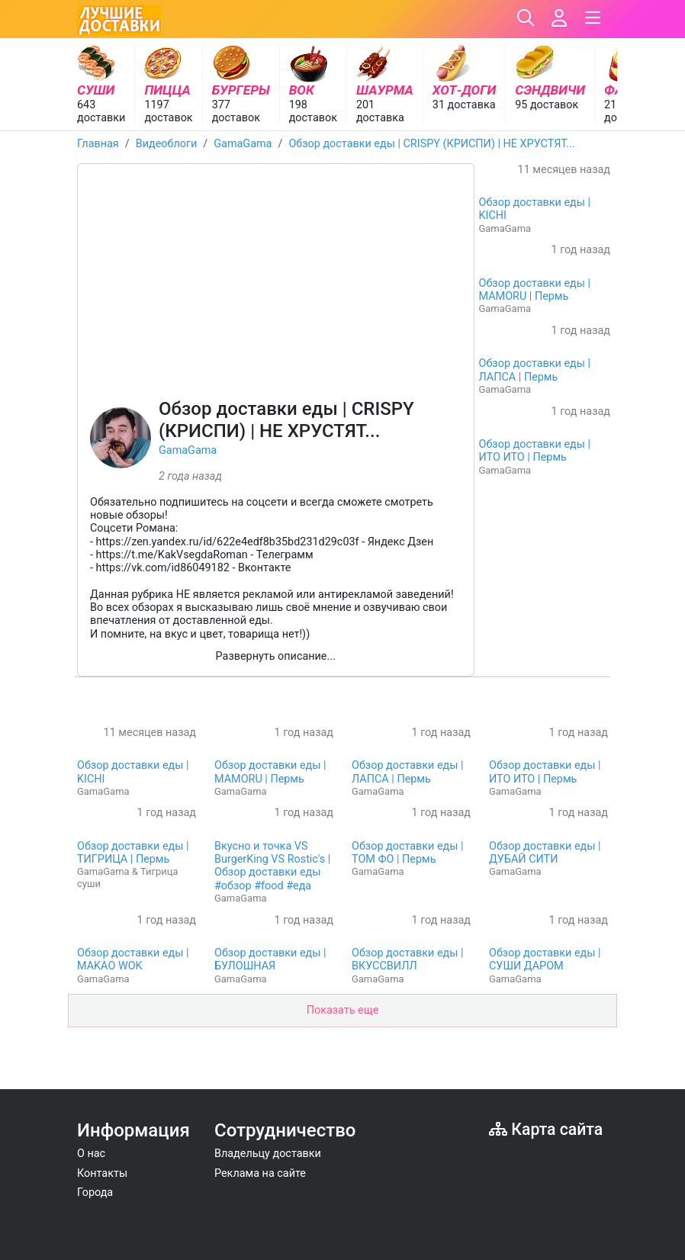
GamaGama (243, 143)
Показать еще (343, 1010)
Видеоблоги (167, 143)
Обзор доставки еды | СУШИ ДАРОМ (545, 959)
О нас (91, 1153)
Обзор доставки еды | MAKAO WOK (133, 959)
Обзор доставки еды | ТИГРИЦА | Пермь (133, 853)
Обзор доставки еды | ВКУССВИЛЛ (408, 959)
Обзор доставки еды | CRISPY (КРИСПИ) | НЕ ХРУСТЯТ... (431, 143)
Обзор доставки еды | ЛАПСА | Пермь (535, 370)
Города (95, 1192)
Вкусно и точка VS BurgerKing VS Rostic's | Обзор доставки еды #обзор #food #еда (272, 866)
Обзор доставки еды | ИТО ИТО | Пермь (535, 451)
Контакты (102, 1173)
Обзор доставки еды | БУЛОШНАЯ (270, 959)
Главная (98, 143)
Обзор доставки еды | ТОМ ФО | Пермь (408, 853)
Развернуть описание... (276, 656)
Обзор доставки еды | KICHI (535, 209)
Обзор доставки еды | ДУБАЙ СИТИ (545, 853)
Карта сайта (546, 1129)
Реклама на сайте (260, 1173)
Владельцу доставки (267, 1153)
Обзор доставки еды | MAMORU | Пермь (535, 290)
